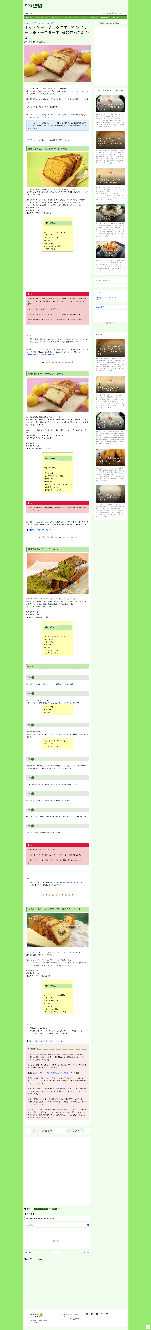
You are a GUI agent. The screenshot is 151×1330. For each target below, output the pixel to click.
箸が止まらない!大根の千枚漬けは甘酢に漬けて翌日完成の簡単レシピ (109, 107)
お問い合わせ (105, 17)
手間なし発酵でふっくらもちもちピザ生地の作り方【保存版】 (109, 497)
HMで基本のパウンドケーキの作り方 (41, 355)
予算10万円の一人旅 (71, 17)
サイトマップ (117, 17)
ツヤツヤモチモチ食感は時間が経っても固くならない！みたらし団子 (109, 253)
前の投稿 (86, 1253)
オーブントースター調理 (46, 23)
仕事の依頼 (93, 17)
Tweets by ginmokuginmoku (103, 297)
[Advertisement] (91, 6)
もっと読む (106, 126)
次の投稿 (28, 1253)
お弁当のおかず (41, 17)
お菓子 (34, 23)
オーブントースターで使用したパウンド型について (55, 1073)
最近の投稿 (100, 307)
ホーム (29, 17)
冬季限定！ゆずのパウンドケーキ (39, 530)
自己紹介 (83, 17)
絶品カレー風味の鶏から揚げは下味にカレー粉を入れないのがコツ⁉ (109, 461)
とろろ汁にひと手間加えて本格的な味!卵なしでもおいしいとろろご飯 (109, 216)
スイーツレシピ (55, 17)
